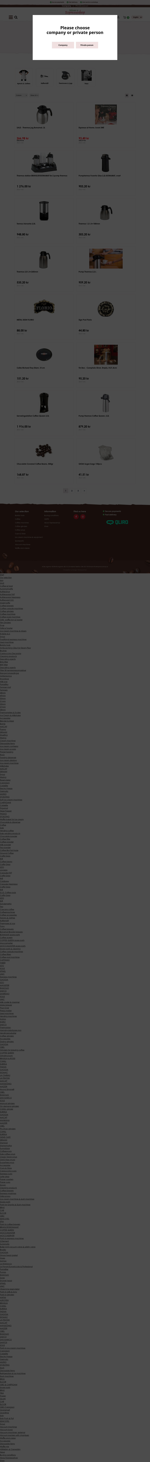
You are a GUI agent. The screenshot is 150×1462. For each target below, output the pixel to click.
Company (63, 45)
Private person (87, 45)
